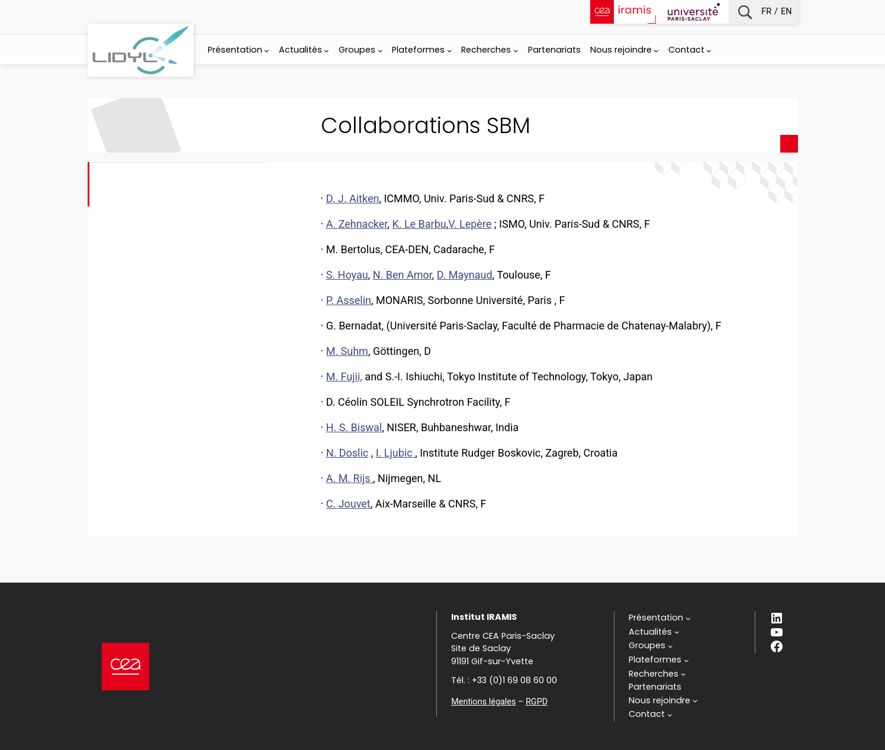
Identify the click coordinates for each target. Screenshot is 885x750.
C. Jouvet (348, 503)
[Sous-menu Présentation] (266, 50)
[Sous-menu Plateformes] (449, 50)
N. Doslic (347, 453)
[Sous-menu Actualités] (326, 50)
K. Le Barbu (419, 224)
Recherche (745, 12)
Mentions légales (483, 702)
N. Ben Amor (402, 275)
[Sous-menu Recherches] (516, 50)
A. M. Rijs (349, 478)
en (786, 12)
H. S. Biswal (354, 427)
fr (766, 12)
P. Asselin (348, 300)
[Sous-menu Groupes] (380, 50)
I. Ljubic (395, 453)
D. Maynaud (465, 275)
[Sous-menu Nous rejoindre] (656, 50)
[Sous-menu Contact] (709, 50)
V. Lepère (469, 224)
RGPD (537, 702)
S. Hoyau (347, 275)
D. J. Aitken (352, 198)
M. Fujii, (344, 376)
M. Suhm (347, 351)
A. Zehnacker (357, 224)
